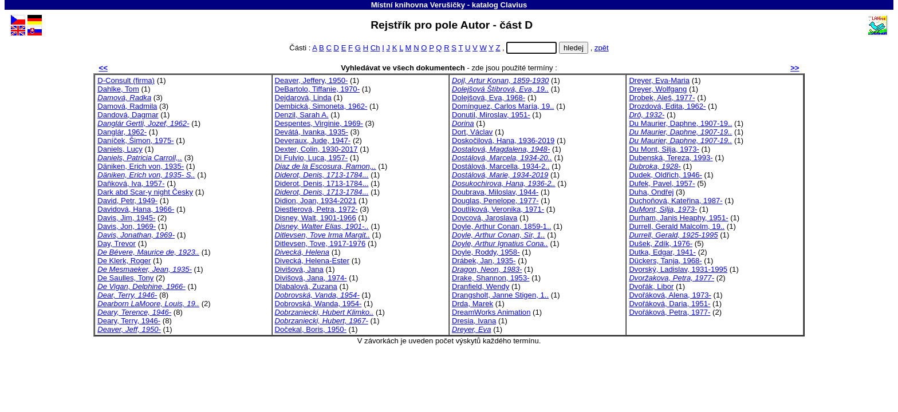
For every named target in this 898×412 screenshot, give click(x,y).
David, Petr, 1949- (127, 200)
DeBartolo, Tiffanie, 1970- (317, 89)
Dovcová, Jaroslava (484, 217)
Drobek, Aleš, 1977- (662, 97)
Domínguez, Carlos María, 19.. (503, 106)
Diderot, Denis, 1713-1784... (322, 183)
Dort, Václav (472, 132)
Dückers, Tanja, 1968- (665, 260)
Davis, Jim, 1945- (126, 217)
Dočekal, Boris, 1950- (310, 329)
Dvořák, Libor (651, 286)
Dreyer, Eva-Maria (659, 80)
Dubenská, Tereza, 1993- (670, 157)
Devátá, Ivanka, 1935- (311, 132)
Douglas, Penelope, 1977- (495, 200)
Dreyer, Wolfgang (658, 89)
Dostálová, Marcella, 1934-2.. (501, 166)
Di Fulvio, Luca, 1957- (311, 157)
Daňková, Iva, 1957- (130, 183)
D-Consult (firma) (126, 80)
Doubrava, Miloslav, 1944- (495, 192)
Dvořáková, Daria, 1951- (669, 303)
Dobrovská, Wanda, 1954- (318, 303)
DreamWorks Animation (491, 312)
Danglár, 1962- (122, 132)
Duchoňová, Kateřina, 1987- (675, 200)
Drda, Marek (472, 303)
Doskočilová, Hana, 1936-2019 (503, 140)
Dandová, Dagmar (127, 114)
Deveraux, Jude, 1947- (313, 140)
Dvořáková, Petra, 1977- (669, 312)
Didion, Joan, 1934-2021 (316, 200)
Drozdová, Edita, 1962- (667, 106)
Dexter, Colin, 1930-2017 (316, 149)
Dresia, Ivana (474, 320)
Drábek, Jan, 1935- (484, 260)
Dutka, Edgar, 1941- (662, 252)
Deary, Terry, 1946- (128, 320)
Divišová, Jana (299, 269)
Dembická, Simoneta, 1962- (321, 106)
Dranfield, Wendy (480, 286)
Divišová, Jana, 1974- (311, 278)
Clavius (514, 5)
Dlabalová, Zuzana (306, 286)
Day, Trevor (116, 243)
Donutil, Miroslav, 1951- (491, 114)
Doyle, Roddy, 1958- (486, 252)
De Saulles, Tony (125, 278)
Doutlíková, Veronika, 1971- (498, 209)
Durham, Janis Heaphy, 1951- (678, 217)
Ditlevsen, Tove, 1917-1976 (320, 243)
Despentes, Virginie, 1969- (319, 123)
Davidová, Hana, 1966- (135, 209)
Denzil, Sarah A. (302, 114)
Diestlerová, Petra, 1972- (316, 209)
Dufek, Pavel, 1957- (662, 183)
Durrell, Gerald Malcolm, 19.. (676, 226)
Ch (375, 47)
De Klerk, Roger (124, 260)
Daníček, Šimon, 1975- (135, 140)
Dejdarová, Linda (303, 97)
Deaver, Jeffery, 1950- (311, 80)
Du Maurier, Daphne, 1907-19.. (680, 123)
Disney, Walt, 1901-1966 (315, 217)
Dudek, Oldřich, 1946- (665, 175)
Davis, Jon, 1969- (126, 226)
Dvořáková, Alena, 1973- (670, 295)
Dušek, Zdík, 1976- (660, 243)
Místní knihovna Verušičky (418, 5)
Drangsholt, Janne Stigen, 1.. (500, 295)
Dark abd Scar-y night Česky (145, 192)
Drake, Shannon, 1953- (491, 278)
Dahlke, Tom (118, 89)
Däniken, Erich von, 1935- (140, 166)
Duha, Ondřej (651, 192)
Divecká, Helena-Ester (312, 260)
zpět (601, 47)
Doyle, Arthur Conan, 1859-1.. (501, 226)
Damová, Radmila (127, 106)
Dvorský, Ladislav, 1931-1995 (678, 269)
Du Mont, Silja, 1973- (664, 149)
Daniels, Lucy (120, 149)
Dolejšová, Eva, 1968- (488, 97)
